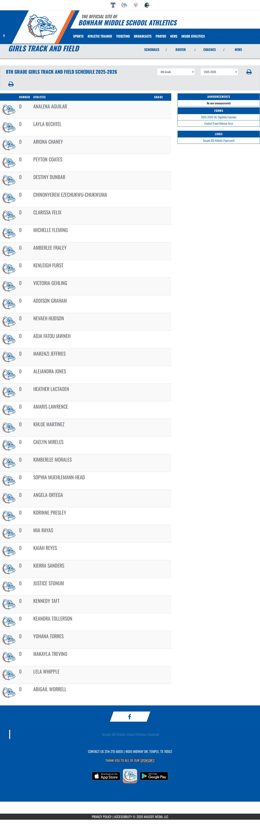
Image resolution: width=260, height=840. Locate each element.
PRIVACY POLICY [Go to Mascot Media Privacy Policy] (102, 816)
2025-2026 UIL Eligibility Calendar (219, 117)
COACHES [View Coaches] (209, 50)
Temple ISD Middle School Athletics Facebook (130, 734)
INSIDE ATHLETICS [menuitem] (193, 36)
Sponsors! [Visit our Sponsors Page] (147, 760)
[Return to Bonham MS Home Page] (42, 27)
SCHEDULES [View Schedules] (151, 50)
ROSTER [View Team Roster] (181, 50)
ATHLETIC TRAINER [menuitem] (100, 36)
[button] (249, 72)
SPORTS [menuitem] (78, 36)
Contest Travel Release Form (218, 123)
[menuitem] (113, 5)
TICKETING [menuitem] (123, 36)
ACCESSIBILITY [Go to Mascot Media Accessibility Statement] (123, 816)
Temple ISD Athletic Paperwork (219, 140)
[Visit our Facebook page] (4, 35)
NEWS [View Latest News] (238, 50)
